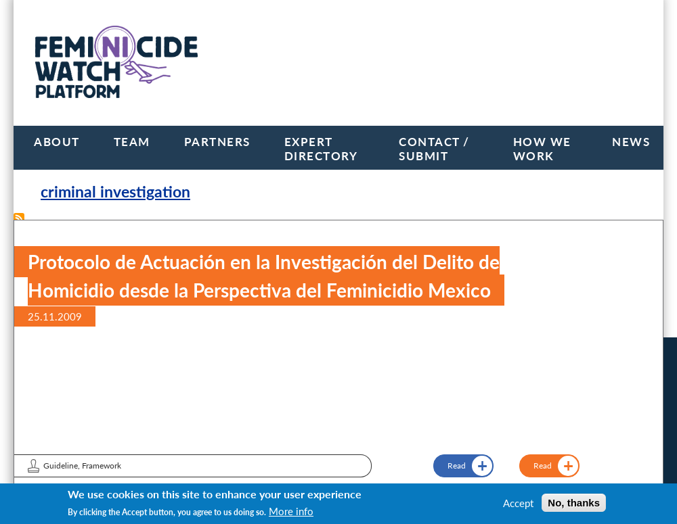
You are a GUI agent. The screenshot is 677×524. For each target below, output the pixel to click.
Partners (217, 142)
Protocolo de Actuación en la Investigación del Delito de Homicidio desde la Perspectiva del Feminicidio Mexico (264, 276)
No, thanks (574, 502)
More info (291, 511)
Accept (518, 503)
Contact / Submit (434, 149)
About (57, 142)
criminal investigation (115, 192)
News (631, 142)
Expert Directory (321, 149)
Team (132, 142)
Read (542, 465)
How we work (542, 149)
